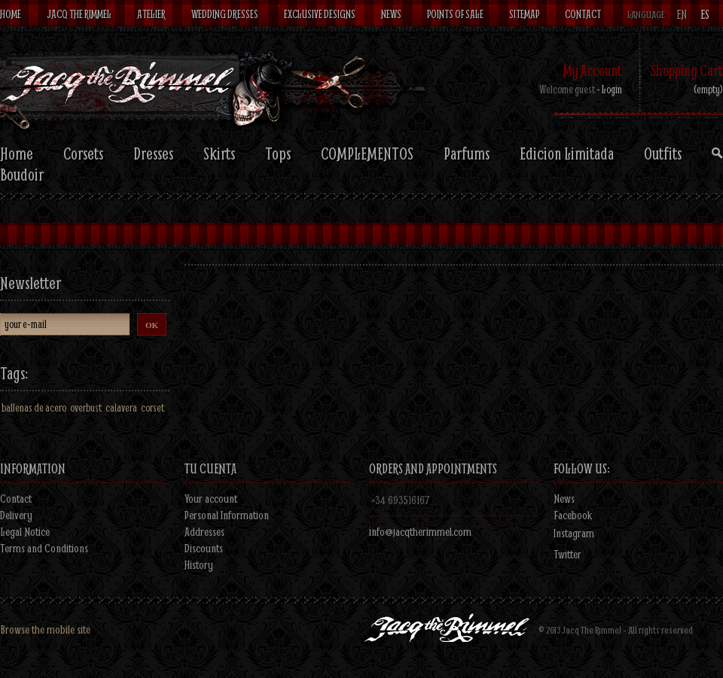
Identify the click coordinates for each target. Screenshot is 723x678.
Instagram (574, 532)
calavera (121, 407)
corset (152, 407)
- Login (609, 89)
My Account (592, 70)
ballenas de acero (34, 407)
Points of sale (455, 14)
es (704, 15)
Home (10, 14)
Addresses (204, 531)
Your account (211, 498)
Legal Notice (25, 531)
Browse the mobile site (45, 629)
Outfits (663, 153)
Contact (583, 14)
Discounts (204, 547)
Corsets (83, 153)
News (391, 14)
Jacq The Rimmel (79, 14)
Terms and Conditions (44, 547)
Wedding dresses (224, 14)
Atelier (151, 14)
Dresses (153, 153)
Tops (278, 153)
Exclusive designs (319, 14)
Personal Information (227, 514)
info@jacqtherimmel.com (420, 531)
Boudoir (22, 174)
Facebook (573, 514)
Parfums (467, 153)
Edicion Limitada (567, 153)
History (199, 564)
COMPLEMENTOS (367, 153)
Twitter (567, 553)
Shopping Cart (687, 70)
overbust (86, 407)
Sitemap (524, 14)
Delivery (16, 514)
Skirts (219, 153)
